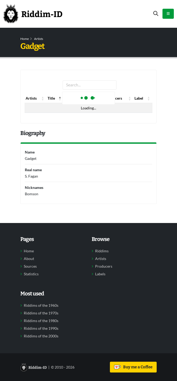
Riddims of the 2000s (41, 336)
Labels (100, 274)
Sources (30, 266)
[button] (42, 98)
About (29, 259)
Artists (38, 39)
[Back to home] (32, 13)
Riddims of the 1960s (41, 305)
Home (24, 39)
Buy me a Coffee (133, 367)
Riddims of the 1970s (41, 313)
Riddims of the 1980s (41, 321)
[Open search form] (155, 13)
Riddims (102, 251)
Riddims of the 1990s (41, 328)
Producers (103, 266)
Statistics (31, 274)
